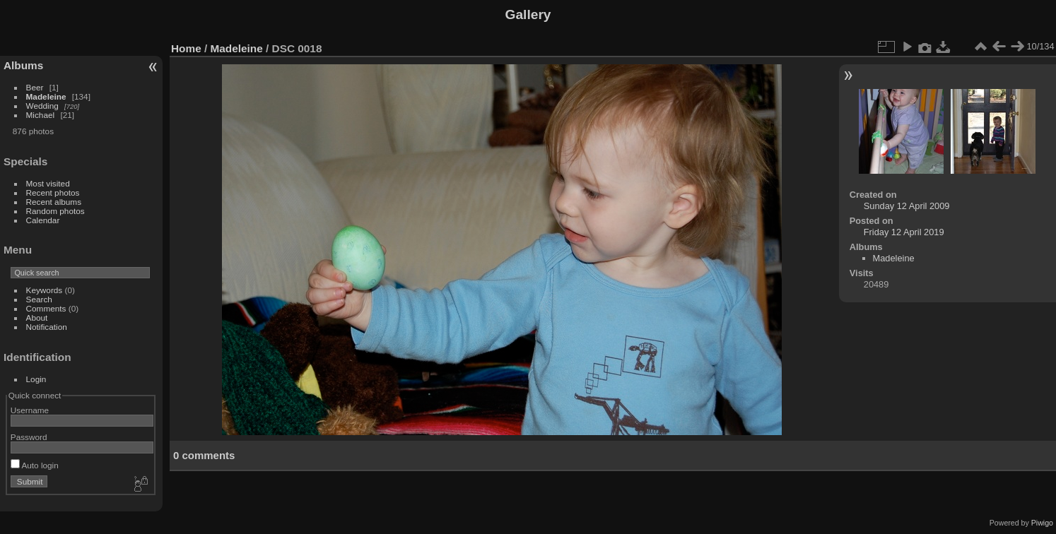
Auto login (35, 465)
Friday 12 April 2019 (904, 232)
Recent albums (53, 201)
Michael (40, 114)
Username (30, 410)
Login (36, 379)
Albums (23, 65)
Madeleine (46, 96)
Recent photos (53, 192)
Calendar (43, 220)
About (37, 317)
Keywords (44, 290)
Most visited (48, 183)
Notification (46, 326)
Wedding (42, 105)
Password (29, 436)
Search (39, 299)
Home (186, 48)
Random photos (55, 210)
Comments (46, 308)
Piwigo (1042, 522)
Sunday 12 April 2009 (907, 206)
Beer (35, 87)
